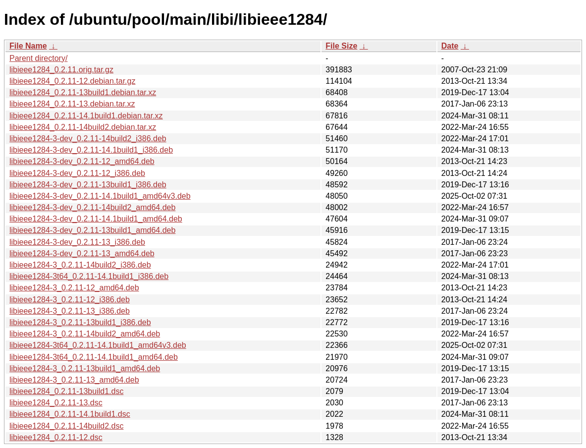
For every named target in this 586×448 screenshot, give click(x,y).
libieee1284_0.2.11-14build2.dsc (66, 426)
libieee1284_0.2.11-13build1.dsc (66, 391)
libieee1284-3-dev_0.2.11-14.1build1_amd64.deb (95, 219)
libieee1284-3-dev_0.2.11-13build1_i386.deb (87, 184)
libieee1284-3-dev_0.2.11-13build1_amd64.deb (92, 230)
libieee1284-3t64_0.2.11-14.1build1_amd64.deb (93, 357)
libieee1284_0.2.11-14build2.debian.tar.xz (82, 127)
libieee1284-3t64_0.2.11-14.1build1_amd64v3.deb (97, 345)
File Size (341, 46)
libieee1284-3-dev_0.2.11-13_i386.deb (77, 242)
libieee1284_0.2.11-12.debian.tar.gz (72, 81)
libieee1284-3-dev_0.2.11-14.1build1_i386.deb (91, 150)
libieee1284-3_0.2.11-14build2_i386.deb (80, 265)
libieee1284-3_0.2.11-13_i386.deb (69, 311)
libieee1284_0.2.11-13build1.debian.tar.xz (82, 92)
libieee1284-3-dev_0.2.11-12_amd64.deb (82, 161)
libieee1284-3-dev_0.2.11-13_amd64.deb (82, 253)
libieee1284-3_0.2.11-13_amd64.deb (74, 380)
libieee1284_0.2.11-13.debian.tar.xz (72, 104)
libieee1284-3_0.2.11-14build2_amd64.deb (84, 334)
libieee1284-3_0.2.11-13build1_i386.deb (80, 322)
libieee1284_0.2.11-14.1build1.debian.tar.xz (86, 116)
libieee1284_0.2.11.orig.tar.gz (61, 69)
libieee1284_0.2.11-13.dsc (56, 402)
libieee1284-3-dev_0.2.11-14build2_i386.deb (87, 138)
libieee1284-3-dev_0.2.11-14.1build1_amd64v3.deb (100, 196)
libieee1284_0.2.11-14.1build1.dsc (69, 414)
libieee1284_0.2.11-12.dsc (56, 437)
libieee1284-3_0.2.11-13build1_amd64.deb (84, 368)
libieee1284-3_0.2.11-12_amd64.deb (74, 287)
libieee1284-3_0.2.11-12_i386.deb (69, 299)
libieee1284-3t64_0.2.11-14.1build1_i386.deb (88, 276)
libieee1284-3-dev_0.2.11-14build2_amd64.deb (92, 207)
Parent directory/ (38, 58)
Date (450, 46)
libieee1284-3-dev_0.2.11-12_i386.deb (77, 173)
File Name (28, 46)
